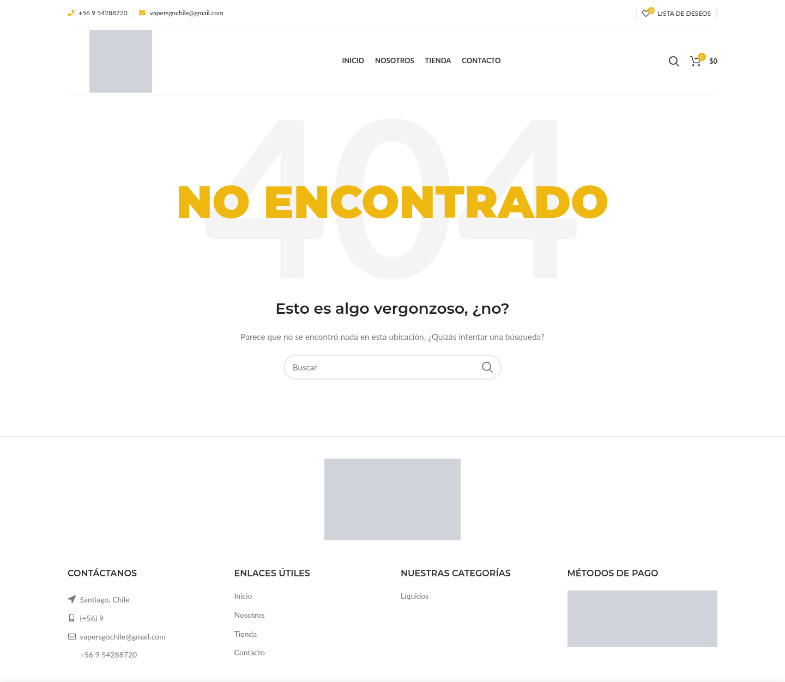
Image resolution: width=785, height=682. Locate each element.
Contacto (249, 652)
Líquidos (414, 595)
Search (486, 367)
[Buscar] (392, 367)
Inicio (243, 595)
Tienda (245, 633)
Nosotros (249, 614)
